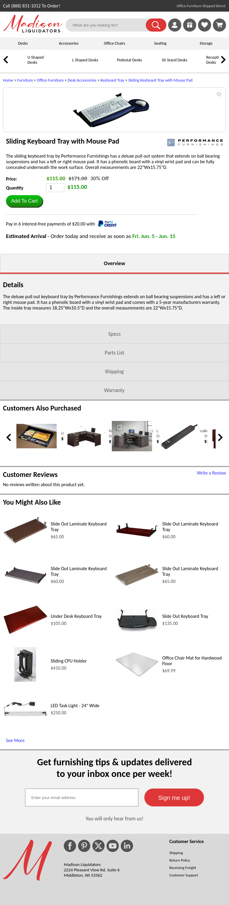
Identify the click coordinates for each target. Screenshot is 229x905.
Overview (114, 325)
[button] (156, 25)
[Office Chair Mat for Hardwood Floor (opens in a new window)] (136, 737)
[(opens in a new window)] (195, 204)
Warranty (114, 452)
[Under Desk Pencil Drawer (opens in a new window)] (36, 508)
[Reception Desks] (198, 64)
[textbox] (81, 859)
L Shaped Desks (85, 60)
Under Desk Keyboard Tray (76, 678)
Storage (206, 43)
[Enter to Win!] (189, 30)
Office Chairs (114, 43)
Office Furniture (50, 80)
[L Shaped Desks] (64, 64)
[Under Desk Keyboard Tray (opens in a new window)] (25, 694)
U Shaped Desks (35, 60)
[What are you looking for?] (109, 25)
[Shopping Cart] (219, 25)
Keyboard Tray (112, 80)
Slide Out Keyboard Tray (185, 678)
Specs (114, 395)
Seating (160, 43)
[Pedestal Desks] (109, 64)
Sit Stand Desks (174, 60)
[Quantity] (55, 249)
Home (8, 80)
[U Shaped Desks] (19, 64)
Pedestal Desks (129, 60)
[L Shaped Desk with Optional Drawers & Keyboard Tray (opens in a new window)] (132, 511)
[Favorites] (204, 30)
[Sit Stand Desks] (154, 64)
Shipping (114, 433)
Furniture (25, 80)
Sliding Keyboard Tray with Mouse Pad (160, 80)
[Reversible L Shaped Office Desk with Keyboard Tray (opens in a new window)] (84, 509)
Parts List (114, 414)
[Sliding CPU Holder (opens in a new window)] (25, 742)
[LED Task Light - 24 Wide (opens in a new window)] (25, 777)
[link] (219, 25)
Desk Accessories (82, 80)
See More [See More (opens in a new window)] (15, 802)
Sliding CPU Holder (69, 722)
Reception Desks (214, 60)
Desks (23, 43)
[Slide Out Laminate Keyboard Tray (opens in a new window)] (25, 604)
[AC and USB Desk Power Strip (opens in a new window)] (180, 510)
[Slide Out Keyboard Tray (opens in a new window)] (136, 693)
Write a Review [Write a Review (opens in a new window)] (211, 534)
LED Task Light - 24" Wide (75, 767)
